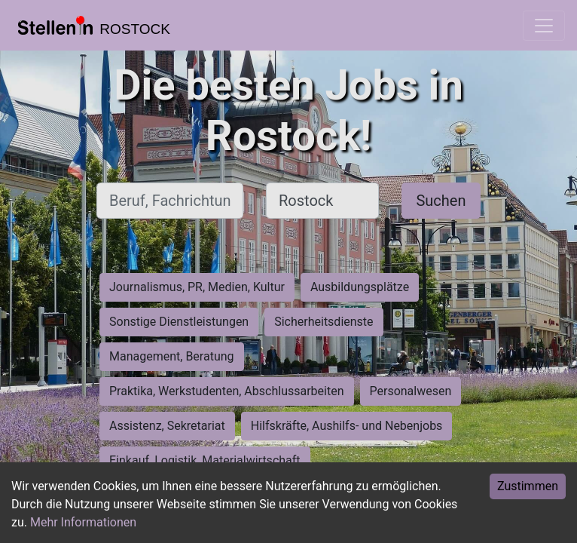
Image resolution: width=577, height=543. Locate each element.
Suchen (441, 201)
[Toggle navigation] (544, 26)
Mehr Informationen (83, 522)
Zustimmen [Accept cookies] (527, 486)
